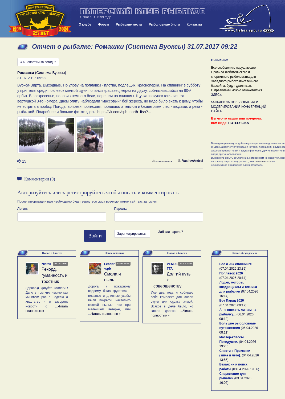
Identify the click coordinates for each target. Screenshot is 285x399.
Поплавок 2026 (231, 273)
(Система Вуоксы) (41, 73)
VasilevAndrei (190, 161)
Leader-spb (109, 266)
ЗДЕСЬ (216, 95)
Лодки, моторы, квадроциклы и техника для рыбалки (238, 287)
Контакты (194, 24)
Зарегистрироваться (132, 234)
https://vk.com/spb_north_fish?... (124, 112)
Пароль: (120, 209)
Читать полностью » (106, 314)
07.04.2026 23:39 (233, 268)
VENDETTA (172, 266)
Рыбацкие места (129, 24)
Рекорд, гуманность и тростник (54, 275)
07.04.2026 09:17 (233, 305)
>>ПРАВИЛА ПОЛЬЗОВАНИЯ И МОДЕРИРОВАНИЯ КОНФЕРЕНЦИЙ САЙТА (238, 106)
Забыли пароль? (170, 232)
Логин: (22, 209)
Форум (103, 24)
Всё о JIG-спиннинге (235, 264)
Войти (94, 235)
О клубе (85, 24)
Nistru (46, 264)
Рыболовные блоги (164, 24)
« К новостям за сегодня (38, 62)
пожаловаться (162, 161)
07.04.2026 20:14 (233, 278)
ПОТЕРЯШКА (238, 123)
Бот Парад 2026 (231, 300)
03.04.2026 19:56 (245, 369)
